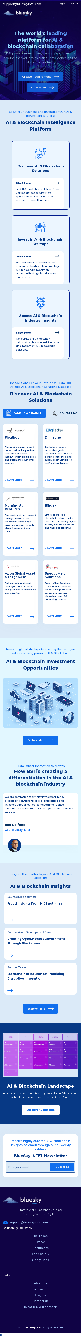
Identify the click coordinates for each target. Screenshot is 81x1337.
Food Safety (40, 1254)
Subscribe (63, 1167)
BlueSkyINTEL (34, 1327)
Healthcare (41, 1248)
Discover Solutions (41, 1110)
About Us (40, 1283)
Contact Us (40, 1301)
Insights (40, 1295)
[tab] (24, 413)
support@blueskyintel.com (22, 4)
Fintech (41, 1242)
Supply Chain (40, 1260)
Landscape (40, 1289)
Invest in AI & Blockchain (40, 1307)
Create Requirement (40, 76)
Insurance (40, 1236)
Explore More (40, 740)
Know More (42, 87)
